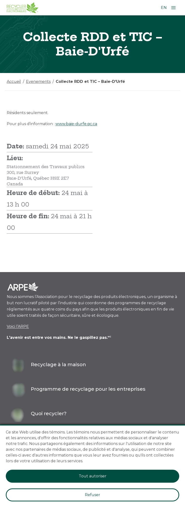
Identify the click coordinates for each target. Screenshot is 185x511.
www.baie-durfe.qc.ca (76, 124)
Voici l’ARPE (18, 326)
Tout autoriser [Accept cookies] (92, 476)
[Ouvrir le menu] (173, 7)
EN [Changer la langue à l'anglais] (164, 7)
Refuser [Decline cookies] (92, 495)
